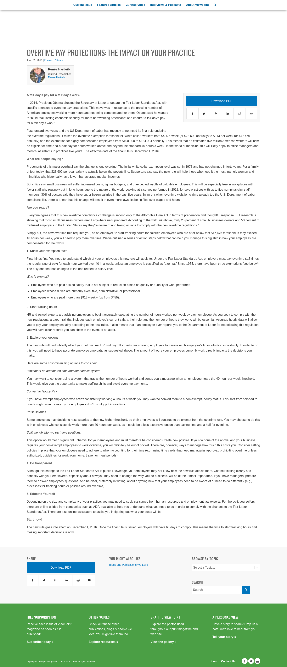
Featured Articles (53, 60)
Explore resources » (103, 641)
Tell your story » (224, 636)
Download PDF (221, 101)
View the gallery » (163, 641)
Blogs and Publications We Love (128, 564)
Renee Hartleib (56, 77)
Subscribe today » (40, 641)
